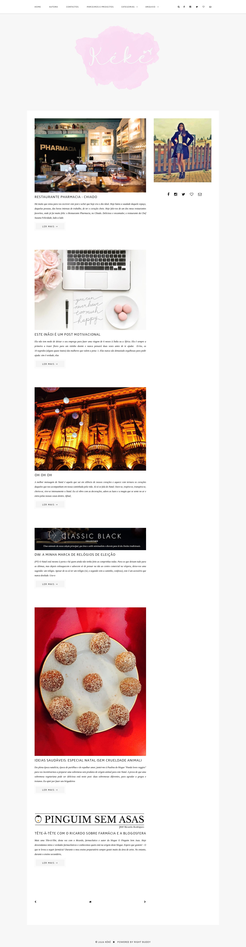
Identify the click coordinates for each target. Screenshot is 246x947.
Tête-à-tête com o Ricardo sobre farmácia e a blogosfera (90, 833)
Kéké (108, 942)
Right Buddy (142, 942)
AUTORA (53, 6)
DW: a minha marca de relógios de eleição (75, 554)
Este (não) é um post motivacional (68, 334)
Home (38, 6)
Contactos (72, 6)
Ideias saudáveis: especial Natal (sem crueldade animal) (88, 760)
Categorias (128, 6)
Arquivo (150, 6)
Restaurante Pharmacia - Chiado (66, 196)
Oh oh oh (43, 475)
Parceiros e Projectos (100, 6)
